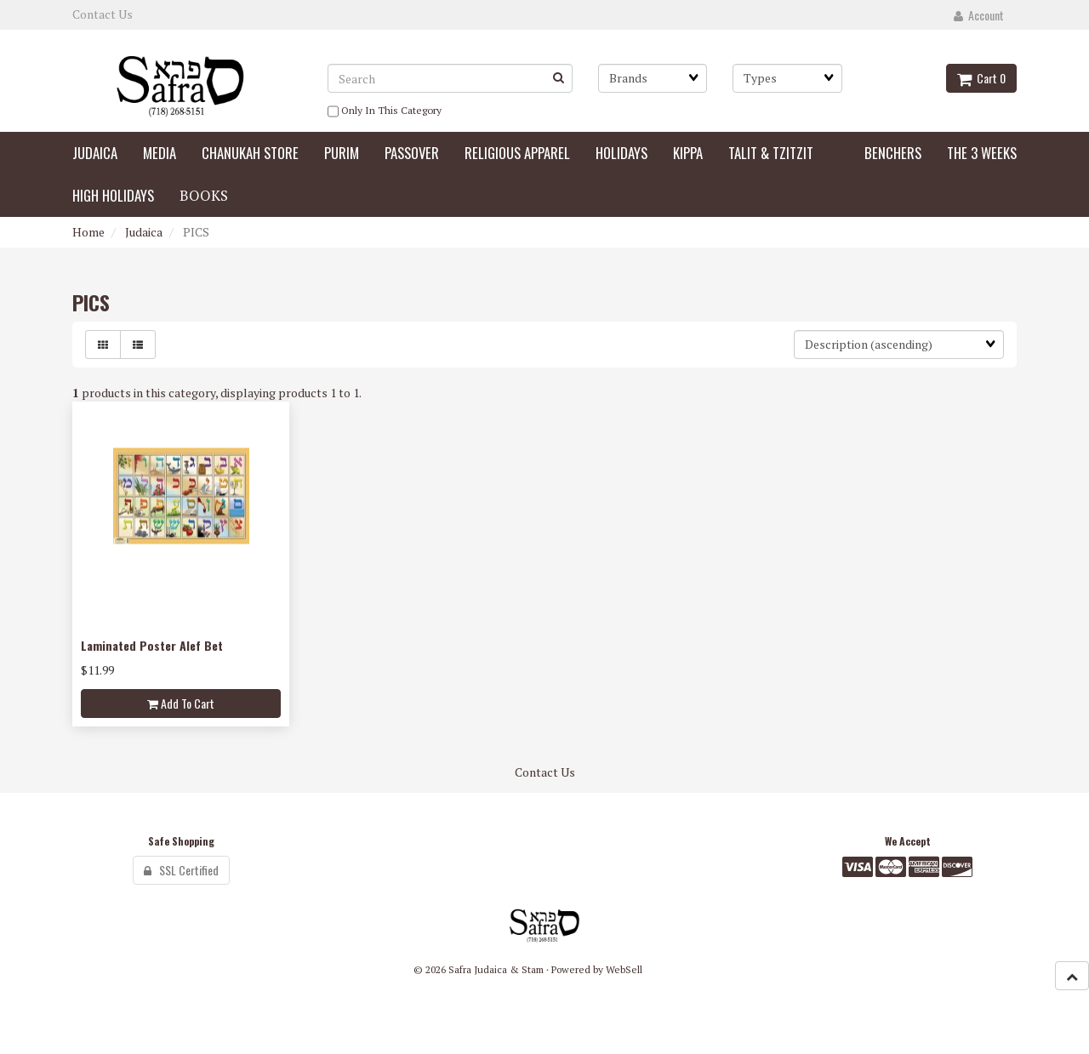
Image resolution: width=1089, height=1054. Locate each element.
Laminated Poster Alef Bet (152, 645)
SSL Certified (181, 870)
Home (88, 232)
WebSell (624, 969)
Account (979, 15)
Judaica (143, 232)
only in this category (385, 111)
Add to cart (180, 703)
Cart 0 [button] (981, 78)
